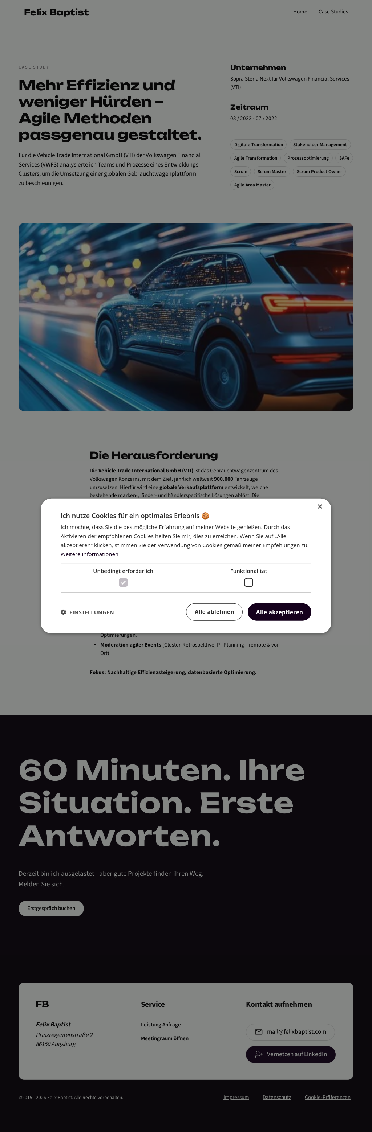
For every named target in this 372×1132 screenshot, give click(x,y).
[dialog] (186, 566)
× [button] (319, 507)
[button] (87, 612)
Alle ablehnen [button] (214, 611)
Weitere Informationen (89, 553)
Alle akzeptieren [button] (279, 612)
